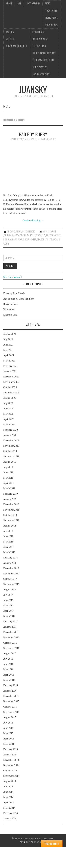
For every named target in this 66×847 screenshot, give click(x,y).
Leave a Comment (47, 139)
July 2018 (8, 531)
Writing (10, 32)
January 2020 (10, 435)
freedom (37, 235)
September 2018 (11, 520)
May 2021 (8, 350)
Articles (10, 39)
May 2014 (8, 797)
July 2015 (8, 722)
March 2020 (9, 424)
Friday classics (40, 67)
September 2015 (11, 712)
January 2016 (10, 690)
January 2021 (10, 371)
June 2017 (8, 600)
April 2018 (8, 547)
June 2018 (8, 536)
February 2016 (10, 685)
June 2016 (8, 664)
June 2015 (8, 728)
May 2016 (8, 669)
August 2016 (9, 653)
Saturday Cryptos (42, 74)
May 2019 (8, 477)
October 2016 (10, 643)
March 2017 (9, 616)
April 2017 (8, 611)
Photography (33, 3)
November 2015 (11, 701)
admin (33, 139)
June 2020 (8, 408)
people (21, 239)
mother (57, 235)
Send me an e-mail (12, 277)
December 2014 (11, 760)
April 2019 (8, 483)
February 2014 (10, 813)
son (43, 239)
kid (43, 235)
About (9, 3)
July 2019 (8, 467)
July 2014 (8, 786)
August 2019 (9, 461)
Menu (6, 106)
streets (49, 239)
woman (56, 239)
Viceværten (9, 309)
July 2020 (8, 403)
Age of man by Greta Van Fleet (18, 298)
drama (23, 235)
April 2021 (8, 355)
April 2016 (8, 674)
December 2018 (11, 504)
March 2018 (9, 552)
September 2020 (11, 392)
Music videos (51, 17)
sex (38, 239)
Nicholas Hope (10, 239)
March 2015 (9, 744)
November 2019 (11, 446)
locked (49, 235)
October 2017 (10, 579)
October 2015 (10, 706)
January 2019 (10, 499)
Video (47, 3)
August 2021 (9, 334)
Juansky (33, 89)
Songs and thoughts (16, 46)
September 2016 (11, 648)
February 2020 (10, 430)
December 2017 (11, 568)
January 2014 (10, 818)
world (6, 243)
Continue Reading (33, 220)
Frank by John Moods (14, 293)
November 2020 (11, 382)
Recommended (38, 32)
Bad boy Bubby (33, 134)
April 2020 (8, 419)
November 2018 (11, 509)
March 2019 (9, 488)
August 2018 (9, 525)
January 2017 (10, 627)
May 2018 (8, 541)
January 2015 (10, 754)
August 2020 (9, 398)
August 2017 (9, 589)
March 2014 (9, 808)
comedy (15, 235)
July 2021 (8, 339)
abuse (45, 231)
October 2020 (10, 387)
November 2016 (11, 637)
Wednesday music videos (44, 53)
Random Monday (40, 39)
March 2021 (9, 360)
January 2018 (10, 563)
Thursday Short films (43, 60)
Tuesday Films (39, 46)
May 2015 (8, 733)
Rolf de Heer (30, 239)
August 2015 (9, 717)
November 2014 (11, 765)
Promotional (51, 24)
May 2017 (8, 605)
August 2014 (9, 781)
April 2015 (8, 738)
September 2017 (11, 584)
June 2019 (8, 472)
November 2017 (11, 573)
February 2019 (10, 493)
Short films (51, 10)
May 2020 (8, 414)
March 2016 (9, 680)
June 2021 (8, 344)
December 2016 (11, 632)
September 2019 (11, 456)
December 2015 (11, 696)
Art (19, 3)
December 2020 (11, 376)
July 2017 (8, 595)
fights (30, 235)
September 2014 (11, 776)
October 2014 (10, 770)
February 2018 (10, 557)
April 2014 (8, 802)
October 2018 (10, 515)
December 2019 (11, 440)
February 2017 (10, 621)
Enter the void (10, 314)
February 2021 (10, 366)
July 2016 (8, 658)
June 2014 (8, 792)
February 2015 (10, 749)
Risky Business (10, 304)
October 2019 (10, 451)
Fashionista (26, 842)
